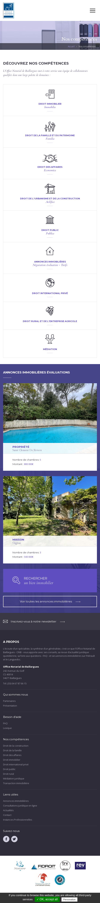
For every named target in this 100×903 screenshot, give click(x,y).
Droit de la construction (15, 745)
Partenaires (9, 700)
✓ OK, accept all (47, 899)
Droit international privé (16, 764)
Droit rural (8, 773)
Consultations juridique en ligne (20, 805)
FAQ (5, 723)
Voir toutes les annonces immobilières (50, 601)
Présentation (10, 705)
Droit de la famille (12, 750)
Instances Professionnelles (17, 819)
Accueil (71, 46)
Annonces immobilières (16, 800)
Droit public (9, 769)
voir (50, 100)
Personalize (69, 899)
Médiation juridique (13, 778)
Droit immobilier (11, 759)
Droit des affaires (12, 755)
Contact (7, 815)
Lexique (7, 728)
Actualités (8, 810)
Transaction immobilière (16, 783)
